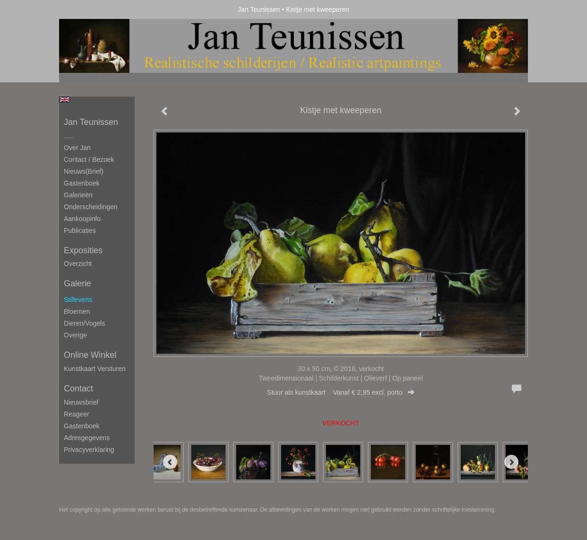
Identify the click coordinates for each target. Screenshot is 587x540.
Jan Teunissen (259, 9)
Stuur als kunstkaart (340, 392)
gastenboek (82, 426)
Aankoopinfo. (83, 218)
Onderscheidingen (91, 207)
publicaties (80, 230)
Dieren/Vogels (84, 323)
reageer (76, 414)
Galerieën (78, 195)
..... (68, 136)
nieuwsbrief (81, 402)
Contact (78, 388)
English (64, 99)
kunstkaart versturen (95, 368)
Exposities (83, 250)
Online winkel (90, 355)
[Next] (511, 462)
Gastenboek (82, 183)
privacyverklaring (89, 449)
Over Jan (77, 147)
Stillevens (78, 299)
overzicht (78, 263)
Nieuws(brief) (84, 171)
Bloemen (77, 311)
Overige (75, 335)
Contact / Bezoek (89, 159)
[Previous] (170, 462)
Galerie (77, 283)
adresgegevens (87, 438)
